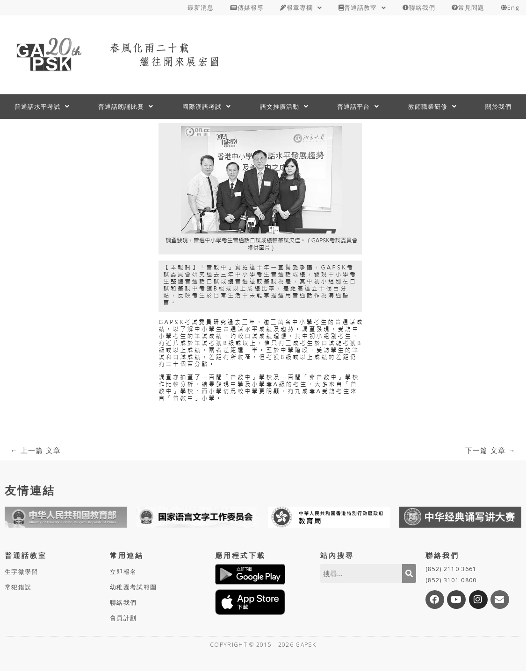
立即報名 (123, 571)
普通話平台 (358, 106)
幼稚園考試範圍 (133, 587)
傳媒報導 (247, 7)
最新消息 (200, 7)
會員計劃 (123, 618)
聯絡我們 (419, 7)
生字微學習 (21, 571)
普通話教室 (362, 7)
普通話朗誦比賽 (125, 106)
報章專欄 (301, 7)
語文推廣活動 (284, 106)
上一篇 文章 (35, 450)
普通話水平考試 (42, 106)
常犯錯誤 (18, 587)
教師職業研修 (432, 106)
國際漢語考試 (206, 106)
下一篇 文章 (490, 450)
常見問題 (468, 7)
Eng (510, 7)
